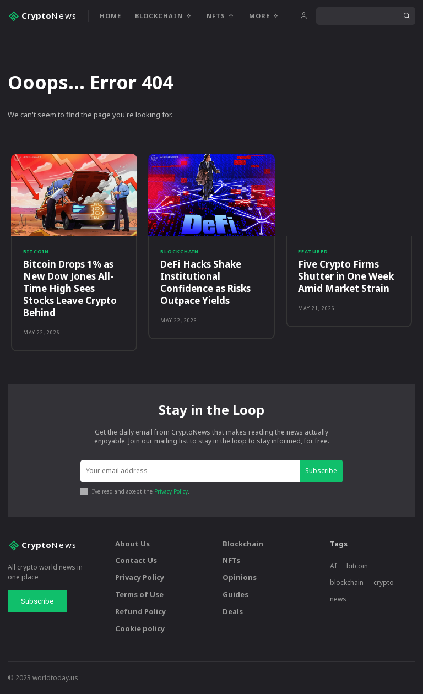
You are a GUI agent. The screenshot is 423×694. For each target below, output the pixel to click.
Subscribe (321, 470)
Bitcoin (36, 251)
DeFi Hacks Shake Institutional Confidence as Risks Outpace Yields (205, 282)
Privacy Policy (171, 491)
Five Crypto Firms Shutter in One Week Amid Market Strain (346, 276)
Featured (313, 251)
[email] (190, 471)
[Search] (406, 16)
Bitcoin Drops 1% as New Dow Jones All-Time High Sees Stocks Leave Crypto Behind (70, 288)
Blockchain (179, 251)
